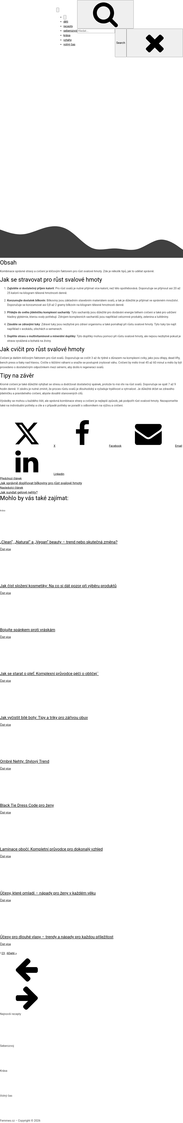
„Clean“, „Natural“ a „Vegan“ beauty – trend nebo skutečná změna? (41, 1075)
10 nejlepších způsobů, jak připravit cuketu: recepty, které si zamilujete (44, 1032)
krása (66, 35)
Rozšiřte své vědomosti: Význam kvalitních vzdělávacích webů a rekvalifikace (48, 1064)
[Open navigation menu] (57, 10)
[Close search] (155, 43)
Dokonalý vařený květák (15, 1039)
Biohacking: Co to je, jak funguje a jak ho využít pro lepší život (38, 1050)
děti (65, 21)
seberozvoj (70, 30)
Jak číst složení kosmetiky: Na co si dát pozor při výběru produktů (41, 1082)
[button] (91, 970)
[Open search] (105, 14)
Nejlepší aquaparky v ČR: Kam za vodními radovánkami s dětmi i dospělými (47, 1100)
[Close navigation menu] (64, 17)
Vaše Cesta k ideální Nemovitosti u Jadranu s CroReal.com (37, 1114)
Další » (12, 953)
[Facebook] (88, 446)
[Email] (152, 446)
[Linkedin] (32, 474)
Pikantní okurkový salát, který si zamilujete (27, 1018)
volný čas (69, 44)
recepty (68, 26)
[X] (27, 446)
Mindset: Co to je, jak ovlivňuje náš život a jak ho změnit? (35, 1057)
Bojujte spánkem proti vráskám (19, 1089)
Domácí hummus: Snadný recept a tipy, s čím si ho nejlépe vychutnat (43, 1025)
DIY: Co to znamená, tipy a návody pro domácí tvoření (33, 1107)
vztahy (67, 40)
